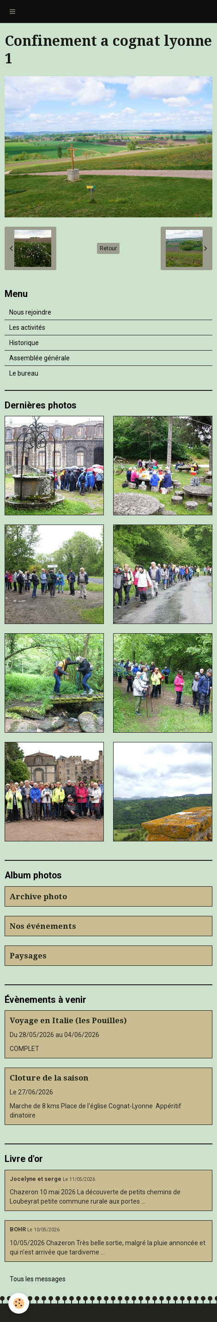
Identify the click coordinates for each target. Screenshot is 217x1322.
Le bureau (23, 373)
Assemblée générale (39, 358)
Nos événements (43, 926)
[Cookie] (18, 1303)
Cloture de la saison (49, 1077)
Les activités (27, 327)
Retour (108, 248)
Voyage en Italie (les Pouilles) (68, 1020)
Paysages (28, 955)
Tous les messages (38, 1279)
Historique (24, 342)
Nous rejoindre (30, 312)
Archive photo (38, 896)
